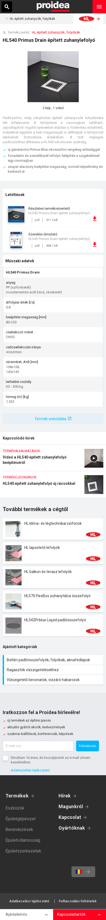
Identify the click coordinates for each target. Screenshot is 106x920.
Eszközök (14, 808)
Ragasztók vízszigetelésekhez (53, 670)
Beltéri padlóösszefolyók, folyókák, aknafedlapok (53, 660)
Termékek (17, 796)
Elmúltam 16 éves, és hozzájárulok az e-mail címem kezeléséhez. (50, 760)
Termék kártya (53, 529)
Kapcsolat (70, 817)
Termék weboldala (50, 419)
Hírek (65, 796)
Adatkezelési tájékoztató (30, 770)
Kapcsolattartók (71, 914)
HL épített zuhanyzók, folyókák (32, 19)
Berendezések (19, 829)
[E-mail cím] (38, 746)
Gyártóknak (72, 828)
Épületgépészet (20, 818)
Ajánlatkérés (16, 914)
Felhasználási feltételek (78, 901)
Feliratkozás (87, 746)
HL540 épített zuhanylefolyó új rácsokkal (53, 486)
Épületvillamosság (22, 840)
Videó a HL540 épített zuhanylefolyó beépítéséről (53, 460)
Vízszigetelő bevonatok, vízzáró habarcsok (53, 680)
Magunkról (71, 806)
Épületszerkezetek (23, 851)
